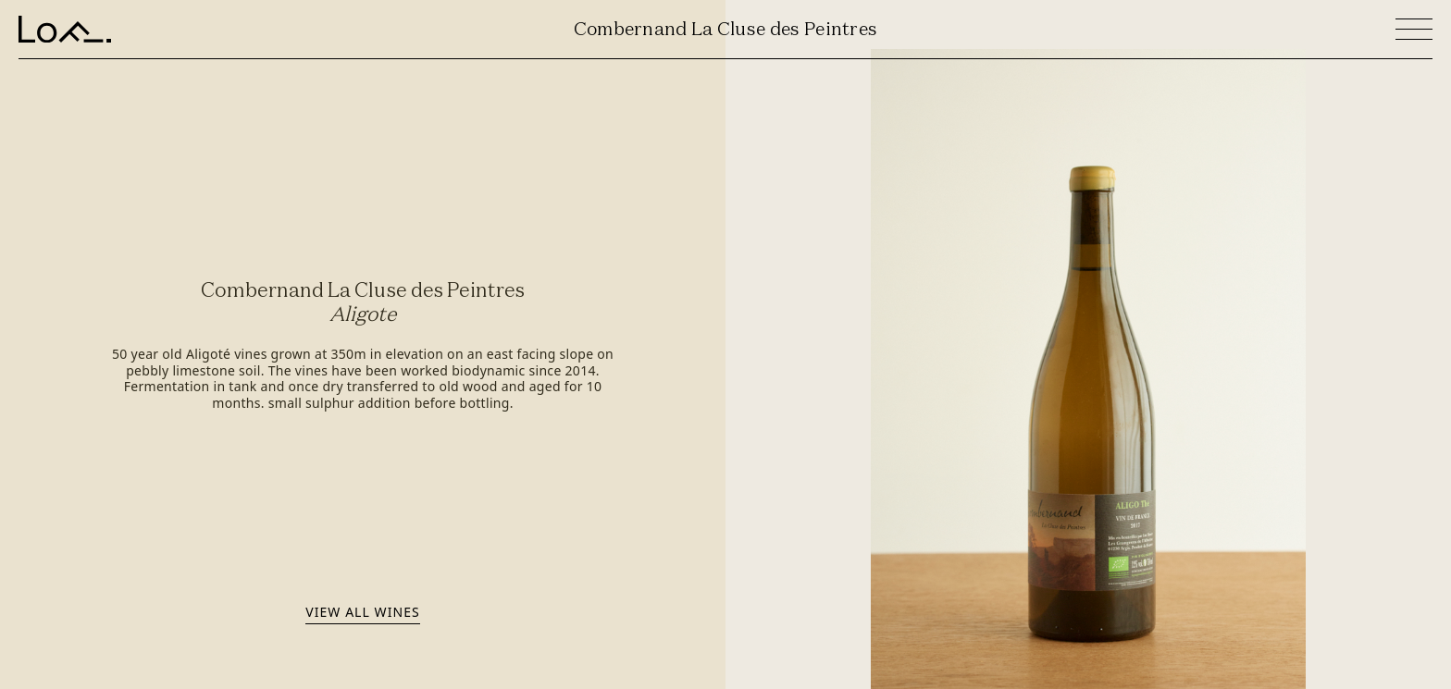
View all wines (362, 612)
